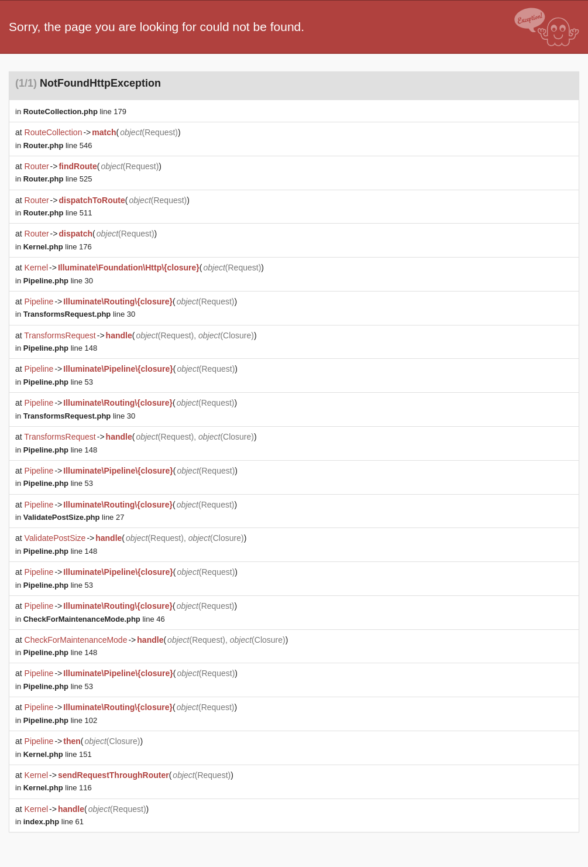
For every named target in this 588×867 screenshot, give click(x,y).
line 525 (57, 178)
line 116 (57, 787)
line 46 (94, 619)
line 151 (57, 754)
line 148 (60, 348)
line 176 (57, 246)
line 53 (58, 382)
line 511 (57, 212)
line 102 (60, 720)
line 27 (74, 517)
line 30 (58, 280)
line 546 (57, 145)
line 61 (53, 821)
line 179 (74, 111)
